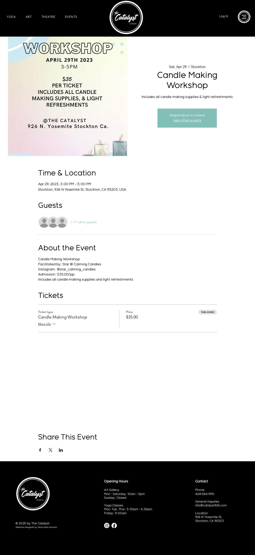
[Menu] (244, 17)
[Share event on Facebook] (40, 450)
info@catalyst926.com (211, 505)
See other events (187, 120)
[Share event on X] (51, 450)
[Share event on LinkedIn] (61, 450)
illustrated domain (47, 527)
